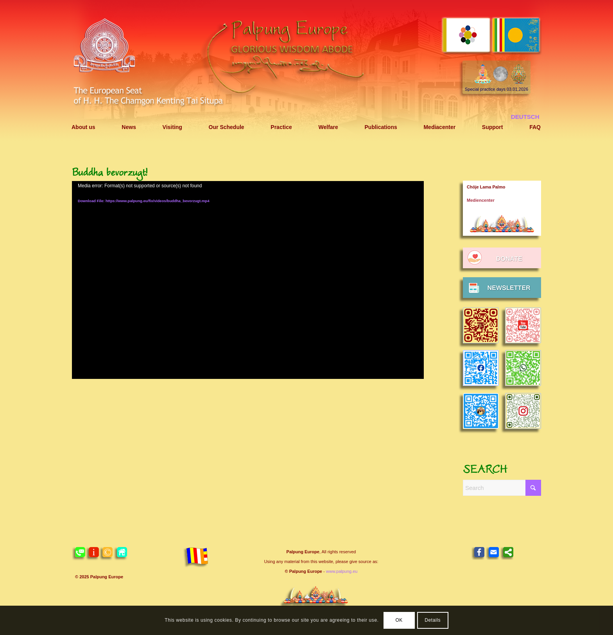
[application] (248, 280)
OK (399, 620)
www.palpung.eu (342, 571)
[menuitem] (83, 127)
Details (433, 620)
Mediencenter (481, 200)
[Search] (502, 488)
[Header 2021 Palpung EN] (306, 71)
